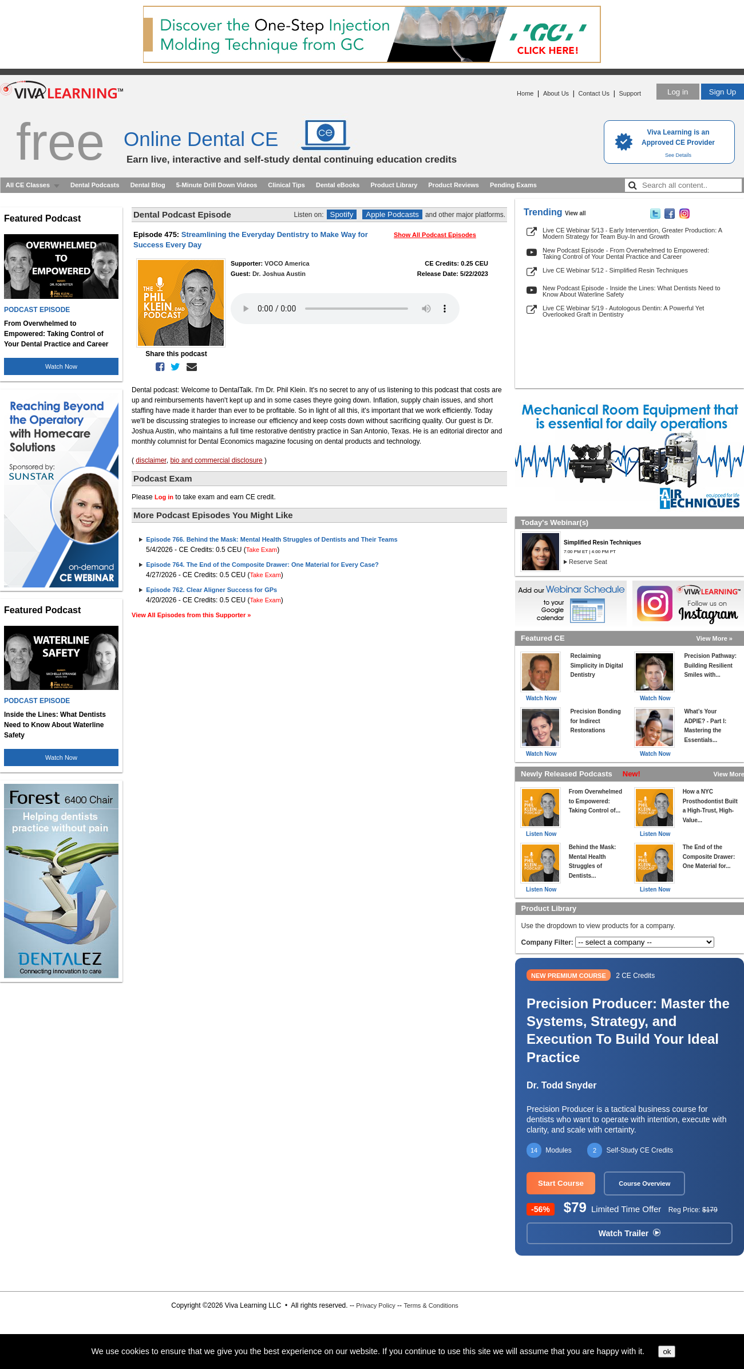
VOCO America (286, 263)
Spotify (342, 214)
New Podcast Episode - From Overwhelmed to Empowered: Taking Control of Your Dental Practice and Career (626, 253)
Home (525, 93)
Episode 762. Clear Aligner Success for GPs (211, 589)
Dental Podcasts (95, 185)
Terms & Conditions (430, 1305)
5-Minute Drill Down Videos (217, 185)
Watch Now (61, 366)
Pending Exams (513, 185)
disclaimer (151, 460)
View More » (714, 638)
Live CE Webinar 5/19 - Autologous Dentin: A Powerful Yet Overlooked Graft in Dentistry (623, 311)
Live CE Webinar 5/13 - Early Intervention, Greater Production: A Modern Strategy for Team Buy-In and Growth (632, 233)
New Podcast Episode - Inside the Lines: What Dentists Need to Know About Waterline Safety (632, 291)
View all (575, 213)
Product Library (393, 185)
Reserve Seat (588, 561)
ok (667, 1351)
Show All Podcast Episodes (435, 234)
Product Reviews (453, 185)
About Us (556, 93)
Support (630, 93)
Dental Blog (147, 185)
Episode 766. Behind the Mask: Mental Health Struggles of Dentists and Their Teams (271, 539)
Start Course (561, 1183)
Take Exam (261, 549)
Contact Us (594, 93)
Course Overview (644, 1183)
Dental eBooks (337, 185)
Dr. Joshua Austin (279, 273)
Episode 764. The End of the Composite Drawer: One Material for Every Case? (262, 564)
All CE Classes (28, 185)
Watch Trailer (629, 1233)
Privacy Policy (375, 1305)
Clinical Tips (286, 185)
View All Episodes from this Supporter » (191, 614)
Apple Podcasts (392, 214)
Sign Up (722, 92)
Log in (677, 92)
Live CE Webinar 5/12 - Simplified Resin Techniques (615, 270)
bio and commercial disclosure (216, 460)
